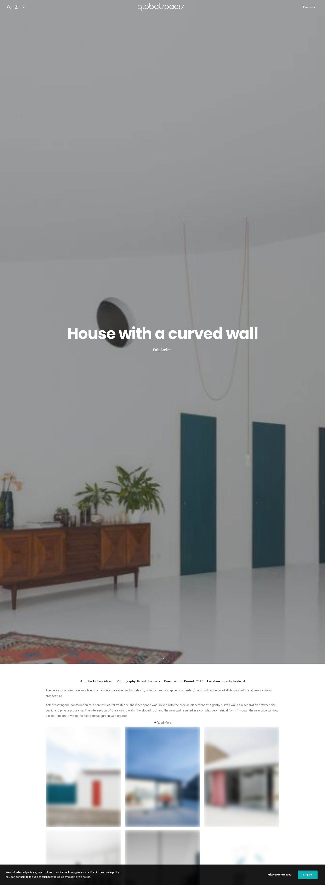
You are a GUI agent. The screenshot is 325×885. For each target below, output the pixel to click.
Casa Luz (13, 834)
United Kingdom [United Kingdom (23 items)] (149, 851)
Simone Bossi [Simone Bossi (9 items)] (255, 845)
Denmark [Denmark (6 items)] (143, 832)
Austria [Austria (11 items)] (204, 825)
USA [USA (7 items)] (166, 851)
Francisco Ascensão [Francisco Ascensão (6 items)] (230, 832)
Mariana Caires (75, 538)
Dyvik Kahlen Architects (129, 572)
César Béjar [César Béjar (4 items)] (125, 832)
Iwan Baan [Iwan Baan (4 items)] (156, 838)
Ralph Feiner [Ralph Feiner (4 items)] (158, 845)
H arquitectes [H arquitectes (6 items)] (303, 832)
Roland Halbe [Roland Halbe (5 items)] (209, 845)
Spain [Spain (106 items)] (271, 845)
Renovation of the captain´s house (30, 844)
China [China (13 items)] (269, 825)
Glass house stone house (130, 566)
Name (51, 695)
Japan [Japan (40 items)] (172, 838)
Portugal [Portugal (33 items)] (139, 845)
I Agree (307, 879)
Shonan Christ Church (22, 824)
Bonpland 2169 (17, 849)
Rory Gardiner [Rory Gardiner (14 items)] (232, 845)
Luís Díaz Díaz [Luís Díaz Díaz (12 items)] (256, 838)
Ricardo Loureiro (148, 129)
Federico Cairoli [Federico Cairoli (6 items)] (164, 832)
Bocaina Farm (66, 530)
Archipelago (62, 535)
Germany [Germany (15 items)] (253, 832)
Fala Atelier (105, 129)
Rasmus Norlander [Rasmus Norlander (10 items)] (183, 845)
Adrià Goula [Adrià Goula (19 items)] (125, 825)
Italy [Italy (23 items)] (142, 838)
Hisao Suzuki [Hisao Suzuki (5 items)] (125, 838)
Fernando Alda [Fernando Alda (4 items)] (189, 832)
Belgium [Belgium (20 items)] (230, 825)
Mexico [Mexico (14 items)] (300, 838)
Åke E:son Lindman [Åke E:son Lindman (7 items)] (214, 851)
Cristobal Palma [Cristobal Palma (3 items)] (289, 825)
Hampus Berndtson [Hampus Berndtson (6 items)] (277, 832)
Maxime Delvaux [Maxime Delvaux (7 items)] (280, 838)
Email (51, 714)
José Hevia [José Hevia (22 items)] (219, 838)
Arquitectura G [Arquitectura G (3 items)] (166, 825)
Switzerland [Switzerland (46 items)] (125, 851)
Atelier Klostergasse (21, 829)
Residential (64, 523)
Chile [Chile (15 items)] (258, 825)
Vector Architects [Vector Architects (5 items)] (186, 851)
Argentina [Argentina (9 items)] (144, 825)
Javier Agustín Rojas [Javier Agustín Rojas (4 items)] (195, 838)
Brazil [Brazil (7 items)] (245, 825)
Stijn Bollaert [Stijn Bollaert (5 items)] (289, 845)
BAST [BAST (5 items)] (217, 825)
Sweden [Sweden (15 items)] (309, 845)
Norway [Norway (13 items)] (122, 845)
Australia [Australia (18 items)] (187, 825)
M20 (10, 839)
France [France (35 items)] (208, 832)
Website (52, 733)
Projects (309, 7)
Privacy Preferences (279, 879)
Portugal (239, 129)
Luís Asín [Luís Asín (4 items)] (237, 838)
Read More (164, 170)
